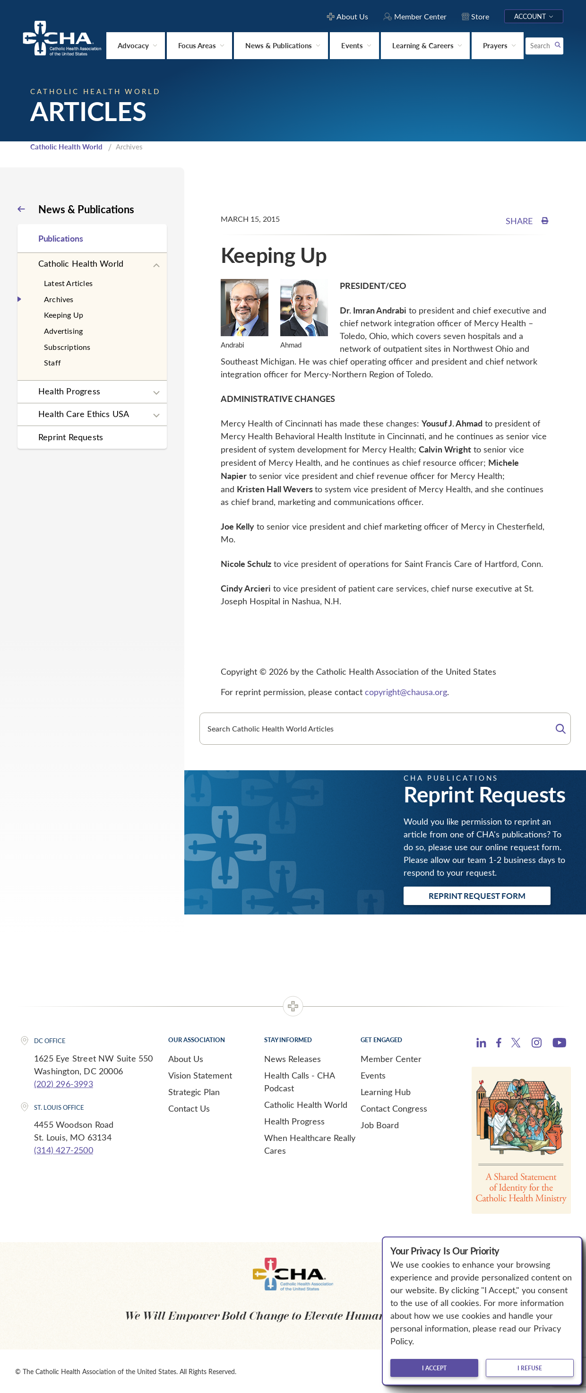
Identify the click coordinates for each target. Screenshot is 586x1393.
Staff (52, 362)
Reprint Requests (70, 436)
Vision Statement (200, 1074)
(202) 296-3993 (63, 1082)
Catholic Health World (66, 146)
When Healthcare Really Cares (309, 1144)
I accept (434, 1368)
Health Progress (69, 390)
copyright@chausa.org (406, 690)
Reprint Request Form (477, 895)
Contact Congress (394, 1108)
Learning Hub (386, 1091)
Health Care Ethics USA (83, 413)
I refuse (529, 1368)
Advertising (63, 330)
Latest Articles (68, 282)
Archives (59, 299)
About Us (185, 1058)
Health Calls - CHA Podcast (299, 1081)
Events (373, 1074)
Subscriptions (67, 346)
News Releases (292, 1058)
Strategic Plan (194, 1091)
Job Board (380, 1124)
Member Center (391, 1058)
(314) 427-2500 (63, 1149)
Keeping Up (63, 314)
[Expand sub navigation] (156, 264)
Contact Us (189, 1108)
